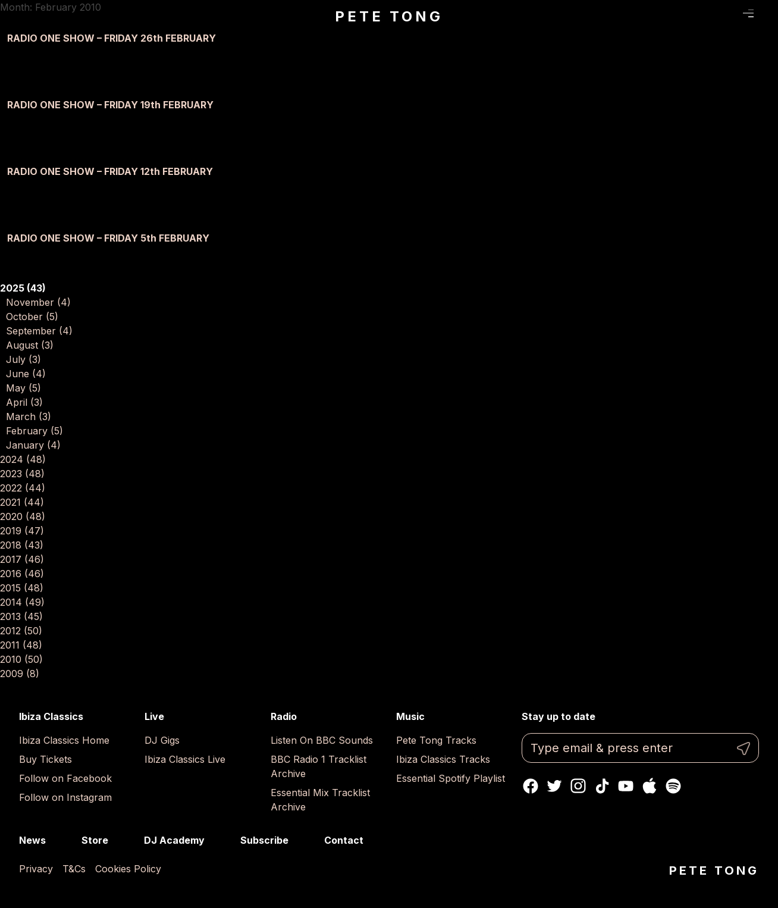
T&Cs (74, 869)
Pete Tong (389, 16)
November (38, 302)
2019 (22, 531)
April (24, 402)
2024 (23, 459)
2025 (23, 288)
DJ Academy (174, 840)
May (23, 388)
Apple (649, 786)
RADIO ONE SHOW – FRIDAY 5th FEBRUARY (108, 238)
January (33, 445)
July (23, 359)
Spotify (673, 786)
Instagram (578, 786)
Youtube (626, 786)
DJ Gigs (162, 740)
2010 (21, 659)
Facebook (530, 786)
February (34, 431)
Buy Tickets (45, 759)
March (28, 416)
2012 (21, 631)
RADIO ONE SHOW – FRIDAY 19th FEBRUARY (110, 105)
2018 (21, 545)
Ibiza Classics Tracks (443, 759)
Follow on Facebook (65, 778)
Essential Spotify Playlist (450, 778)
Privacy (36, 869)
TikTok (602, 786)
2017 (22, 559)
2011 (21, 645)
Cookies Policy (128, 869)
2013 (21, 616)
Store (94, 840)
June (26, 374)
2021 (22, 502)
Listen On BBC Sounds (322, 740)
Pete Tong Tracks (436, 740)
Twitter (554, 786)
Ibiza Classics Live (185, 759)
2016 (22, 574)
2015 (21, 588)
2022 (22, 488)
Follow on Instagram (65, 797)
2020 (22, 516)
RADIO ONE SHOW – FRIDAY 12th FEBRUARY (110, 171)
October (32, 317)
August (30, 345)
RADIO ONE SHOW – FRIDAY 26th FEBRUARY (111, 38)
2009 (19, 674)
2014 (22, 602)
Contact (343, 840)
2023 (22, 474)
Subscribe (264, 840)
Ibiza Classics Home (64, 740)
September (39, 331)
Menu (748, 13)
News (32, 840)
